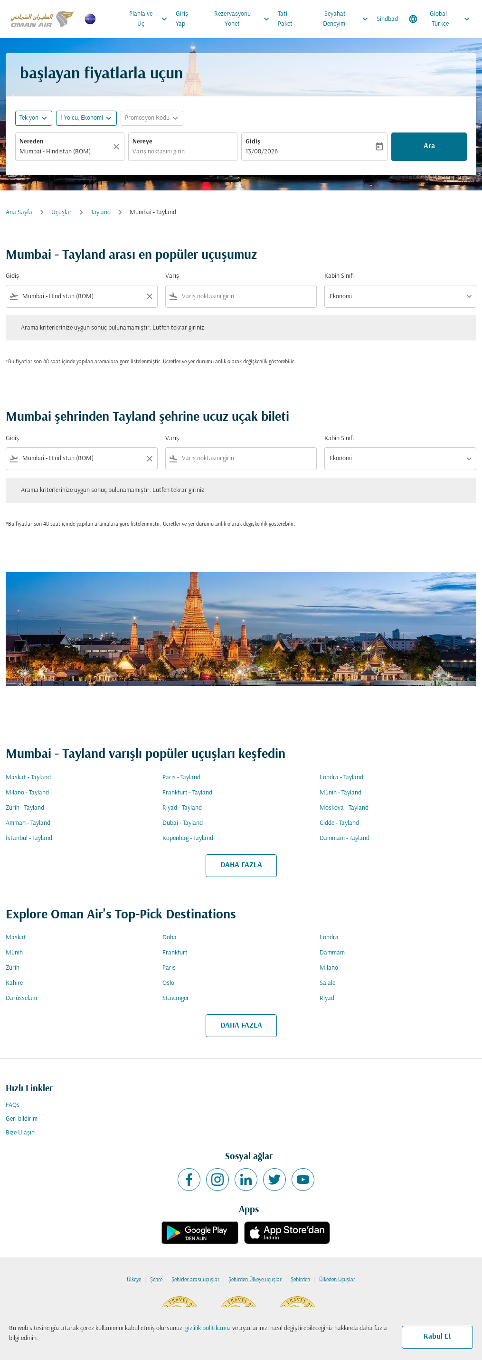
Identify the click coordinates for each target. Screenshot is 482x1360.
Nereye (142, 141)
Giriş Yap (182, 19)
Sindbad (387, 19)
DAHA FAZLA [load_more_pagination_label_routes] (241, 865)
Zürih (12, 968)
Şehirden (300, 1280)
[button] (86, 118)
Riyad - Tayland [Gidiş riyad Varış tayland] (182, 808)
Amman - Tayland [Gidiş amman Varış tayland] (28, 823)
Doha (169, 937)
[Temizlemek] (118, 147)
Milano (329, 968)
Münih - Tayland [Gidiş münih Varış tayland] (340, 792)
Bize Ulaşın (20, 1132)
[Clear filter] (149, 296)
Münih (14, 952)
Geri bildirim (22, 1119)
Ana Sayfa (19, 212)
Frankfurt (175, 952)
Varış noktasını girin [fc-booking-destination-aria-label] (158, 151)
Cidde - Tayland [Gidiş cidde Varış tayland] (339, 823)
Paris (169, 968)
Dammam (332, 952)
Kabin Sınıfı (339, 276)
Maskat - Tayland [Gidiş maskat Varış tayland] (28, 777)
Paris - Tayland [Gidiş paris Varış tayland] (181, 777)
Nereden (31, 141)
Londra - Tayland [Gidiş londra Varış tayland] (341, 777)
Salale (327, 983)
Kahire (14, 983)
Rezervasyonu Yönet (244, 19)
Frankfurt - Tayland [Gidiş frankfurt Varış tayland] (187, 792)
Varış (172, 276)
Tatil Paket (285, 19)
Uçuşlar (61, 212)
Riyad (327, 998)
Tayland (101, 212)
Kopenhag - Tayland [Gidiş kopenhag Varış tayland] (187, 838)
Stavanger (175, 998)
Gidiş (253, 141)
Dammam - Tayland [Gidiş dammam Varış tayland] (344, 838)
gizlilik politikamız (208, 1328)
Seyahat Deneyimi (348, 19)
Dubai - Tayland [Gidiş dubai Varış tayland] (182, 823)
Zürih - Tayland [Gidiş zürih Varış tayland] (25, 808)
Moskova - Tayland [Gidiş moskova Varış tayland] (344, 808)
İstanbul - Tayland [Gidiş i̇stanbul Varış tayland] (29, 838)
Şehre (156, 1280)
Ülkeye (134, 1280)
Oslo (168, 983)
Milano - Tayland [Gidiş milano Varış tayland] (27, 792)
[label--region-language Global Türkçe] (440, 19)
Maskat (16, 937)
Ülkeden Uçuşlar (337, 1280)
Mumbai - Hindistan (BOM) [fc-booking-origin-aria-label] (55, 151)
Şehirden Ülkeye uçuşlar (255, 1280)
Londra (329, 937)
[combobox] (81, 297)
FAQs (12, 1105)
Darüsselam (21, 998)
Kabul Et (437, 1337)
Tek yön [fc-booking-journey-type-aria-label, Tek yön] (28, 118)
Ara (429, 146)
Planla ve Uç (150, 19)
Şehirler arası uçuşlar (195, 1280)
